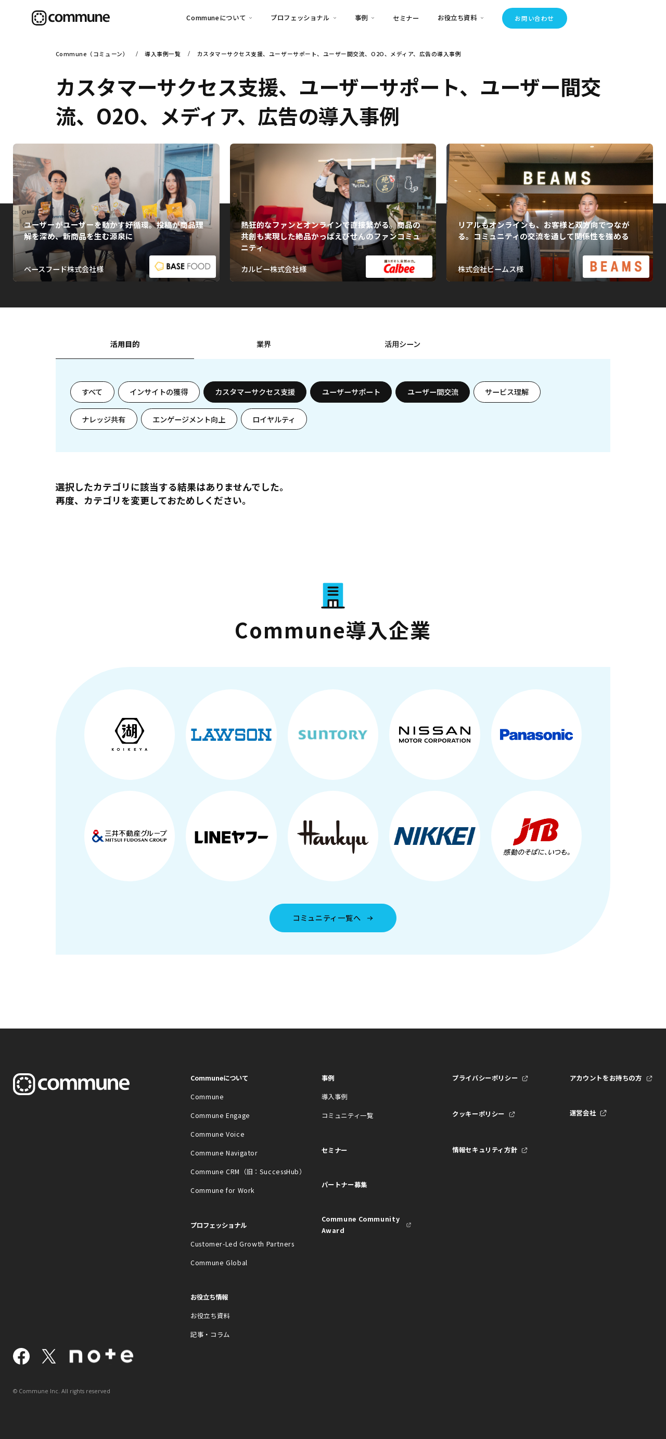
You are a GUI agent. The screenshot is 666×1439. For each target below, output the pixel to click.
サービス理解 (507, 392)
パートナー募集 (344, 1184)
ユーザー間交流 (432, 392)
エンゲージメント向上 (188, 419)
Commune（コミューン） (92, 54)
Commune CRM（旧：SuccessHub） (235, 1171)
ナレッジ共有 (103, 419)
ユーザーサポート (351, 392)
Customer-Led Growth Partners (235, 1244)
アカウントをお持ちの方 (606, 1078)
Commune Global (219, 1262)
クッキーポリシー (478, 1114)
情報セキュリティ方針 (484, 1149)
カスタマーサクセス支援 (255, 392)
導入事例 (335, 1096)
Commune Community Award (361, 1224)
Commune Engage (220, 1115)
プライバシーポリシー (485, 1078)
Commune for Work (222, 1190)
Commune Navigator (224, 1153)
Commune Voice (217, 1134)
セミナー (406, 18)
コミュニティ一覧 (348, 1115)
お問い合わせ (534, 18)
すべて (92, 392)
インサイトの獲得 (159, 392)
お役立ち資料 (210, 1315)
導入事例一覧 (163, 54)
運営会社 (583, 1112)
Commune (207, 1096)
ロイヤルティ (274, 419)
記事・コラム (210, 1334)
